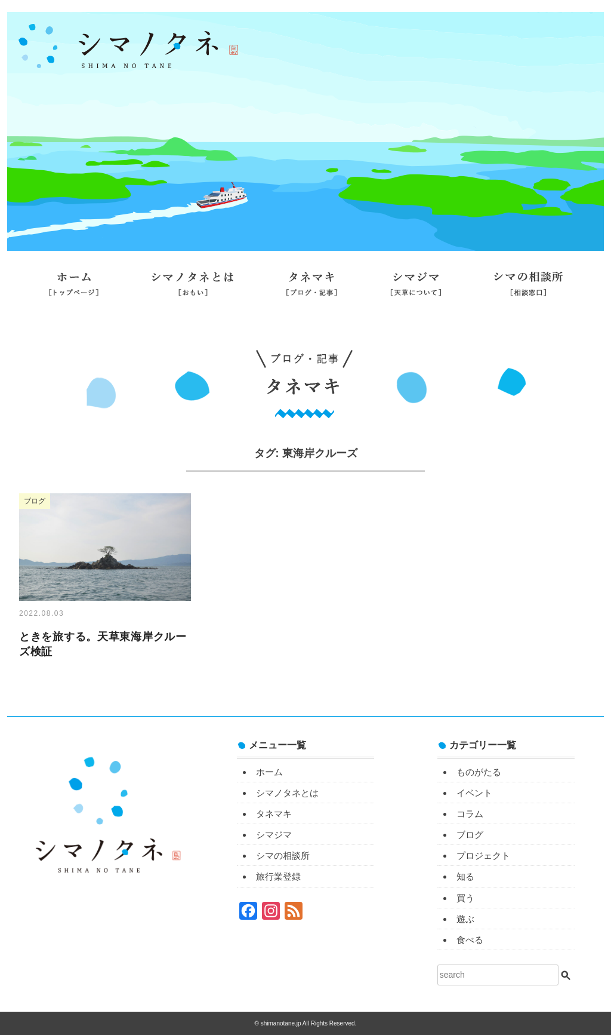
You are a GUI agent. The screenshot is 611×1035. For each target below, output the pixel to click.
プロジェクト (483, 855)
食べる (469, 940)
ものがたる (478, 772)
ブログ (469, 835)
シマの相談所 (528, 288)
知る (465, 876)
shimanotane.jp (282, 1023)
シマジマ (416, 288)
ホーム (73, 288)
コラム (469, 814)
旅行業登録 (305, 321)
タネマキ (312, 288)
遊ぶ (465, 919)
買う (465, 898)
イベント (474, 793)
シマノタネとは (192, 288)
